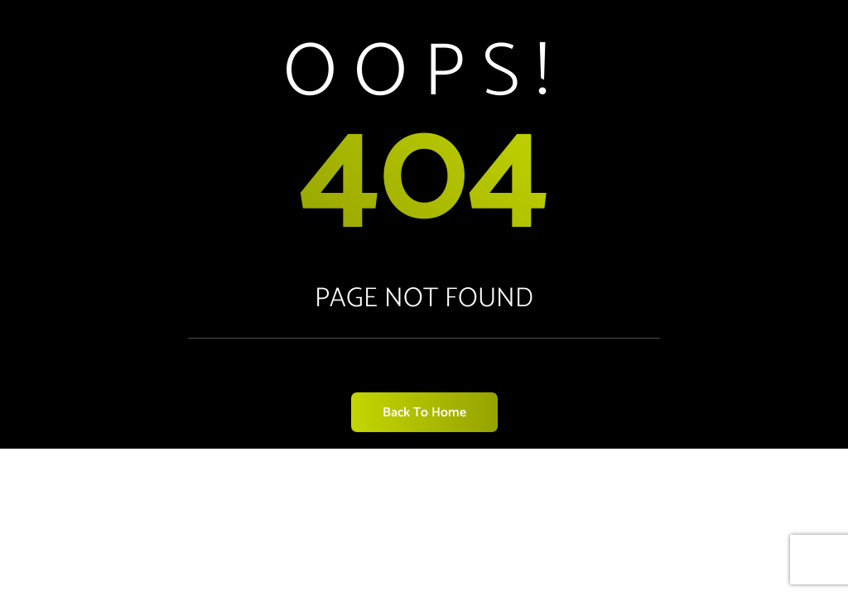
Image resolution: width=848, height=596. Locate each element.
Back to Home (424, 412)
